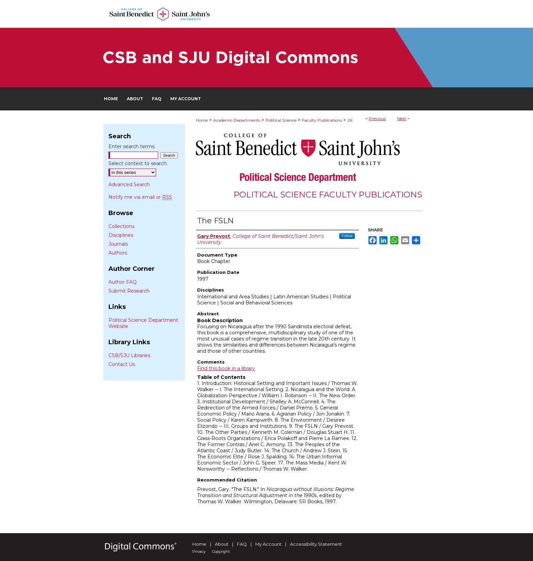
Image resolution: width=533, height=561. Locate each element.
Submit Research (129, 291)
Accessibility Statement (316, 544)
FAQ (242, 544)
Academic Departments (236, 120)
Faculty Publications (322, 120)
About (221, 544)
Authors (117, 253)
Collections (121, 226)
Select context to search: (138, 163)
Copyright (221, 551)
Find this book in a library (226, 368)
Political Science (280, 120)
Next (401, 118)
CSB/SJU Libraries (129, 355)
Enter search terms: (131, 146)
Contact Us (121, 364)
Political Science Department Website (143, 323)
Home (202, 120)
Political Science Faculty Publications (328, 194)
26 (349, 120)
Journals (118, 244)
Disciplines (120, 235)
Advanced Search (129, 184)
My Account (268, 544)
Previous (377, 118)
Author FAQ (122, 282)
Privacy (199, 551)
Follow (347, 236)
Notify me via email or (140, 197)
